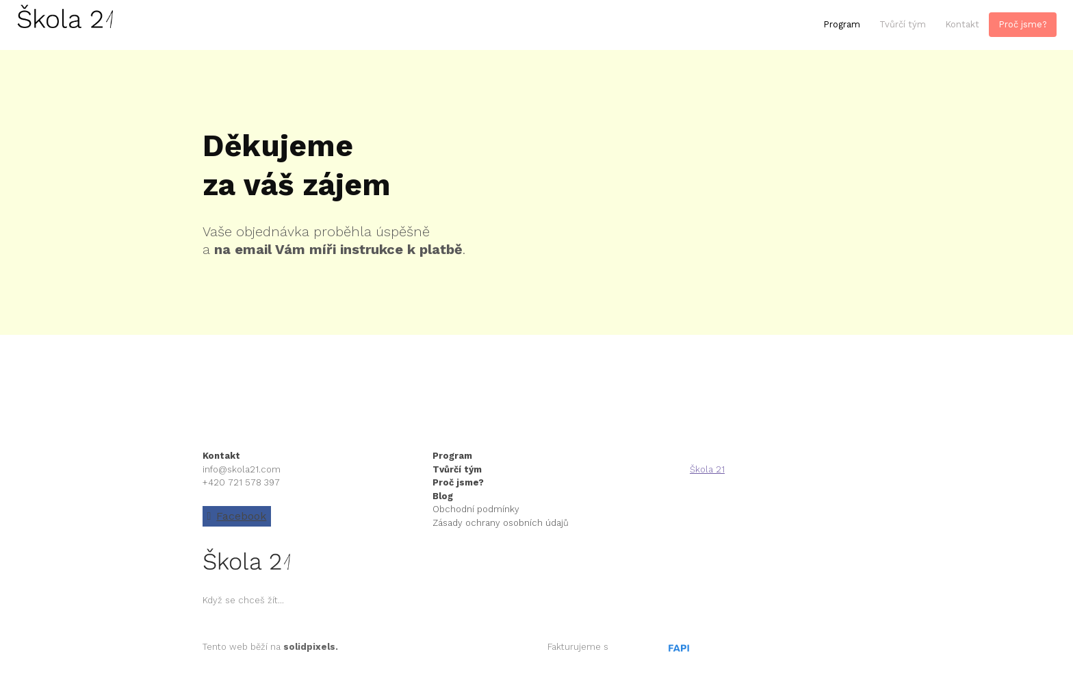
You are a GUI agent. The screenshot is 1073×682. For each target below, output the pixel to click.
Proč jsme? (458, 482)
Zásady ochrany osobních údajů (500, 523)
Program (453, 456)
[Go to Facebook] (237, 516)
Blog (442, 496)
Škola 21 (707, 469)
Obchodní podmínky (475, 509)
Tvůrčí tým (457, 469)
